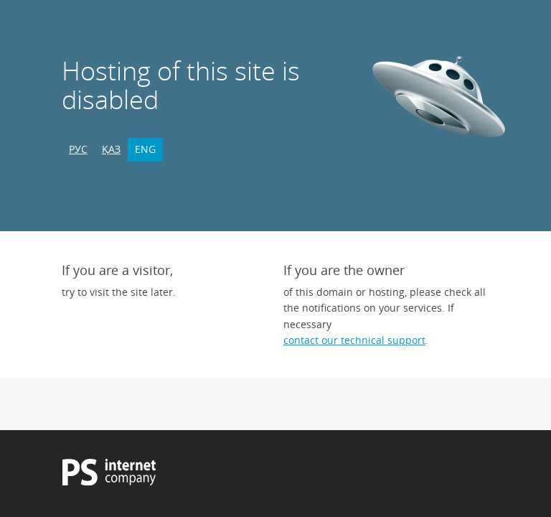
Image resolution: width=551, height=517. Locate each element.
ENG (145, 149)
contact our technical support (354, 340)
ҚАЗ (111, 149)
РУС (78, 149)
